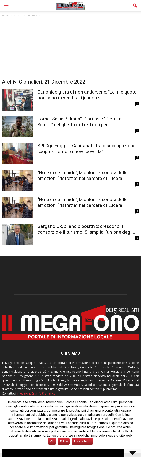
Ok (52, 441)
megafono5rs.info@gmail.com (37, 393)
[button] (135, 5)
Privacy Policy (82, 441)
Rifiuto (64, 441)
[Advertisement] (70, 49)
